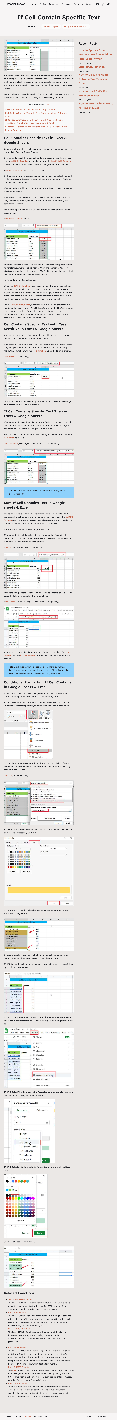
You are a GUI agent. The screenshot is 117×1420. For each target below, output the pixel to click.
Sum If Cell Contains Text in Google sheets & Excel (29, 123)
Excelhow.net (28, 1416)
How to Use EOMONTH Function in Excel (93, 93)
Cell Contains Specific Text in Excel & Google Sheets (30, 109)
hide (47, 105)
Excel (15, 1370)
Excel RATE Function (92, 66)
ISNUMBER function (20, 305)
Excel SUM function (17, 1312)
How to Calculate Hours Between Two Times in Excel (93, 79)
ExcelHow (16, 4)
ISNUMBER (9, 170)
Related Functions (13, 130)
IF (6, 443)
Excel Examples (51, 26)
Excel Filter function (17, 1383)
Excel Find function (17, 1347)
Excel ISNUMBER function (21, 1299)
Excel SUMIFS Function (19, 1367)
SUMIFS (8, 547)
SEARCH (18, 170)
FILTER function (28, 655)
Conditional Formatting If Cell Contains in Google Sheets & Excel (36, 126)
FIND (17, 356)
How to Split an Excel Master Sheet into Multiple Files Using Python (95, 54)
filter (13, 602)
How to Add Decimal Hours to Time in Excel (96, 105)
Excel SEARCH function (19, 1329)
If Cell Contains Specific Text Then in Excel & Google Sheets (34, 120)
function (61, 161)
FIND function (39, 351)
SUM (6, 602)
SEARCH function (22, 286)
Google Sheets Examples (76, 26)
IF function (9, 438)
